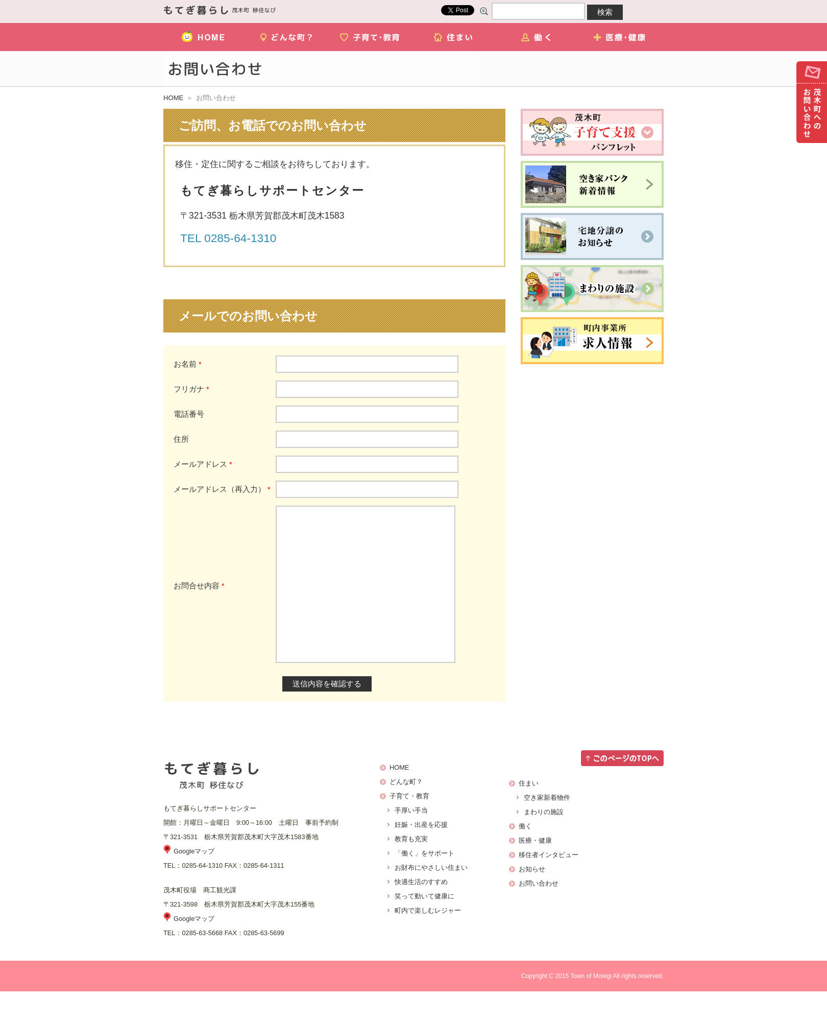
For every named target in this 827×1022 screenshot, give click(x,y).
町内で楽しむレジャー (428, 941)
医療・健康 (621, 37)
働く (537, 37)
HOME (205, 37)
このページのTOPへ (622, 789)
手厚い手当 (411, 841)
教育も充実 (411, 869)
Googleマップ (194, 882)
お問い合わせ (811, 102)
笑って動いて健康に (424, 927)
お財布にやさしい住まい (431, 898)
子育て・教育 (371, 37)
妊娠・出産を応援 (421, 855)
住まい (454, 37)
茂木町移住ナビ (219, 10)
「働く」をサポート (424, 884)
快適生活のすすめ (421, 912)
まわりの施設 (544, 842)
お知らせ (532, 900)
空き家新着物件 (547, 828)
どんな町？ (288, 37)
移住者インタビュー (548, 885)
